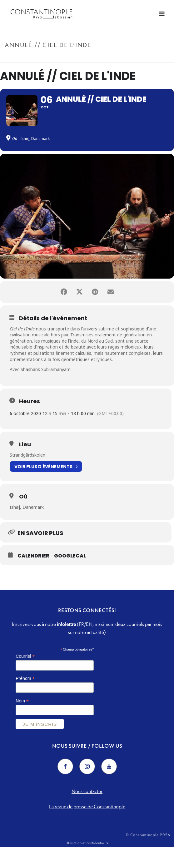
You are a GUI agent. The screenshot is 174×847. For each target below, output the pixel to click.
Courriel (25, 656)
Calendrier (33, 556)
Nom (22, 701)
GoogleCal (70, 556)
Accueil (63, 58)
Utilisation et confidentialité (87, 842)
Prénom (25, 678)
